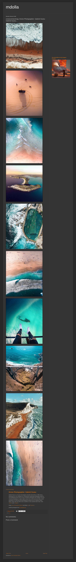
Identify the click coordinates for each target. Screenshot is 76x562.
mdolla (12, 7)
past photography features (17, 505)
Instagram (16, 502)
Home (27, 553)
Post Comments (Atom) (15, 555)
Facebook (32, 505)
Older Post (45, 553)
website (10, 502)
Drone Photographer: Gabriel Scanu (22, 492)
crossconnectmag (9, 489)
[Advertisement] (61, 45)
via (25, 507)
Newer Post (8, 553)
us (28, 505)
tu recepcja (22, 507)
